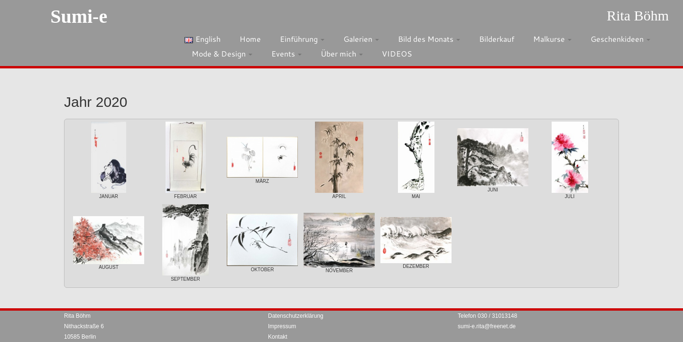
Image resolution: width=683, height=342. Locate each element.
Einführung (302, 39)
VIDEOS (397, 53)
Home (250, 39)
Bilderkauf (496, 39)
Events (286, 53)
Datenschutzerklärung (295, 316)
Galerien (361, 39)
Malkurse (552, 39)
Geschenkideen (620, 39)
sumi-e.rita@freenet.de (487, 326)
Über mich (342, 53)
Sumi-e (78, 16)
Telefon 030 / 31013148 (487, 316)
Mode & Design (222, 53)
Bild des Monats (429, 39)
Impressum (282, 326)
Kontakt (277, 336)
